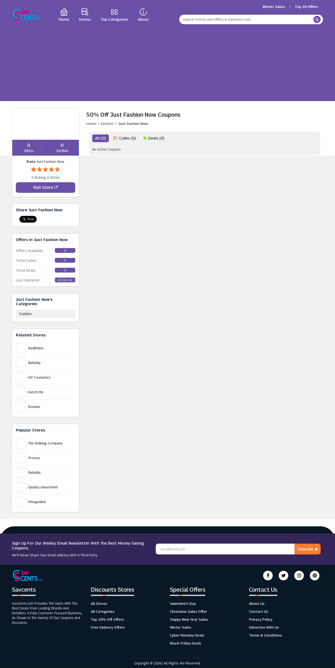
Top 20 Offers (306, 6)
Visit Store (45, 187)
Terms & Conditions (265, 635)
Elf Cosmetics (33, 377)
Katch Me (29, 392)
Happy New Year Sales (189, 619)
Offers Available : (45, 250)
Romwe (28, 407)
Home (91, 123)
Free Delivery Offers (108, 627)
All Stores (99, 603)
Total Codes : (45, 260)
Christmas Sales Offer (188, 611)
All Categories (103, 611)
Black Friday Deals (185, 643)
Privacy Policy (260, 619)
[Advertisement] (167, 61)
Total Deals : (45, 270)
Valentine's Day (183, 603)
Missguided (31, 502)
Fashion (25, 314)
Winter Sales (274, 6)
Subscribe (308, 549)
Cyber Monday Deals (187, 635)
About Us (257, 603)
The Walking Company (39, 443)
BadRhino (29, 348)
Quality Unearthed (36, 487)
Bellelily (28, 363)
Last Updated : (45, 280)
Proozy (28, 458)
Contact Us (258, 611)
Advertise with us (264, 627)
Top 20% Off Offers (107, 619)
